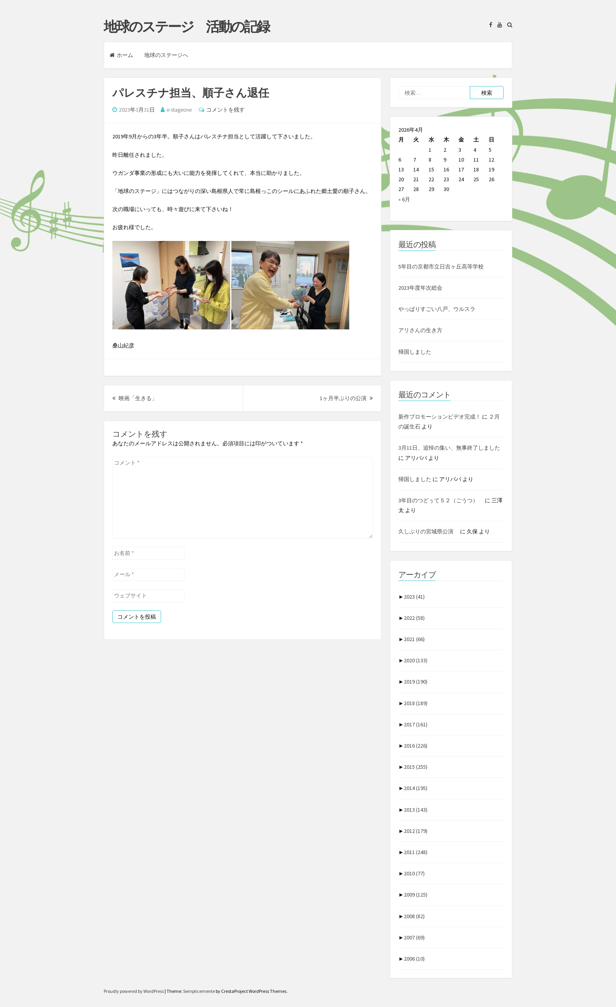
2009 (415, 894)
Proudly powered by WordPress (134, 991)
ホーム (121, 55)
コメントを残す (225, 109)
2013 (415, 809)
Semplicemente (199, 991)
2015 (415, 766)
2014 (415, 788)
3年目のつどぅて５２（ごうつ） (441, 500)
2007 (414, 937)
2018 (415, 703)
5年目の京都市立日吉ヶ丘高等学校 (441, 266)
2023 (414, 596)
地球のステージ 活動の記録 (186, 26)
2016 (415, 745)
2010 (414, 873)
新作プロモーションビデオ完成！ (439, 416)
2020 (415, 660)
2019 (415, 681)
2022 (414, 617)
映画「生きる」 (134, 398)
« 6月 (404, 199)
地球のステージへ (166, 55)
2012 (415, 830)
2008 (414, 916)
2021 (414, 639)
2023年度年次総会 (420, 287)
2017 (415, 724)
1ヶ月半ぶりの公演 (346, 398)
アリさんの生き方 (420, 330)
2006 (414, 958)
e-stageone (179, 109)
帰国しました (414, 351)
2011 (415, 852)
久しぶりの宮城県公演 (428, 531)
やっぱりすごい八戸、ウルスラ (436, 308)
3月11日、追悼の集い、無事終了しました (449, 447)
